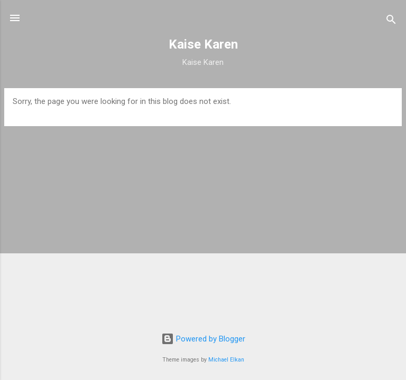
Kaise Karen (203, 44)
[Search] (391, 21)
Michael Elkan (226, 359)
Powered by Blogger (203, 339)
